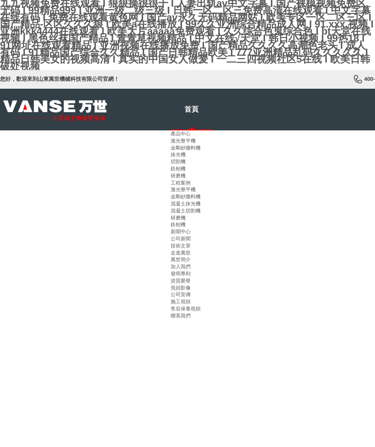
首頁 (191, 109)
